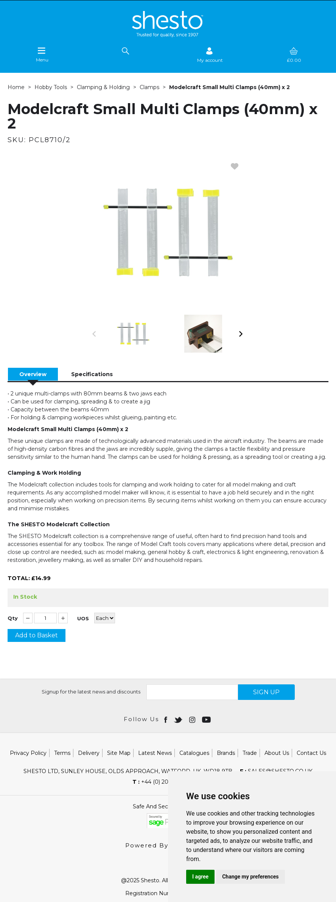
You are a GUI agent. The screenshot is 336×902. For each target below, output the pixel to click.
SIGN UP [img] (266, 692)
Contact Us (311, 753)
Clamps (149, 87)
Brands (226, 753)
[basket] (294, 55)
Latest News (155, 753)
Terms (62, 753)
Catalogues (194, 753)
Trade (250, 753)
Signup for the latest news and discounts (91, 692)
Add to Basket (36, 635)
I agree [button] (200, 877)
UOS (83, 618)
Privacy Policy (28, 753)
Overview (33, 374)
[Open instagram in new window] (193, 719)
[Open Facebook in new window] (166, 719)
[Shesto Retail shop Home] (168, 35)
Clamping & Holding (103, 87)
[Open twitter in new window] (179, 719)
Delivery (89, 753)
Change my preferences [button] (250, 877)
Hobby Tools (50, 87)
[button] (94, 334)
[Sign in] (210, 55)
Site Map (119, 753)
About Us (276, 753)
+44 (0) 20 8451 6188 (164, 781)
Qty (13, 618)
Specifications (92, 374)
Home (16, 87)
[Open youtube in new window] (207, 719)
